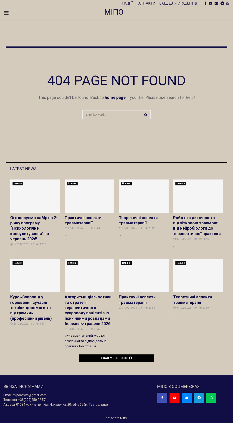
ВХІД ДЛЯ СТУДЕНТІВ (178, 3)
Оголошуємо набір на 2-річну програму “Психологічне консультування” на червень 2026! (34, 228)
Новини (18, 183)
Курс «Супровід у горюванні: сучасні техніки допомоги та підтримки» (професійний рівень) (31, 308)
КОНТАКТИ (146, 3)
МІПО (114, 12)
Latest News (23, 168)
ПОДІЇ (127, 3)
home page (115, 97)
